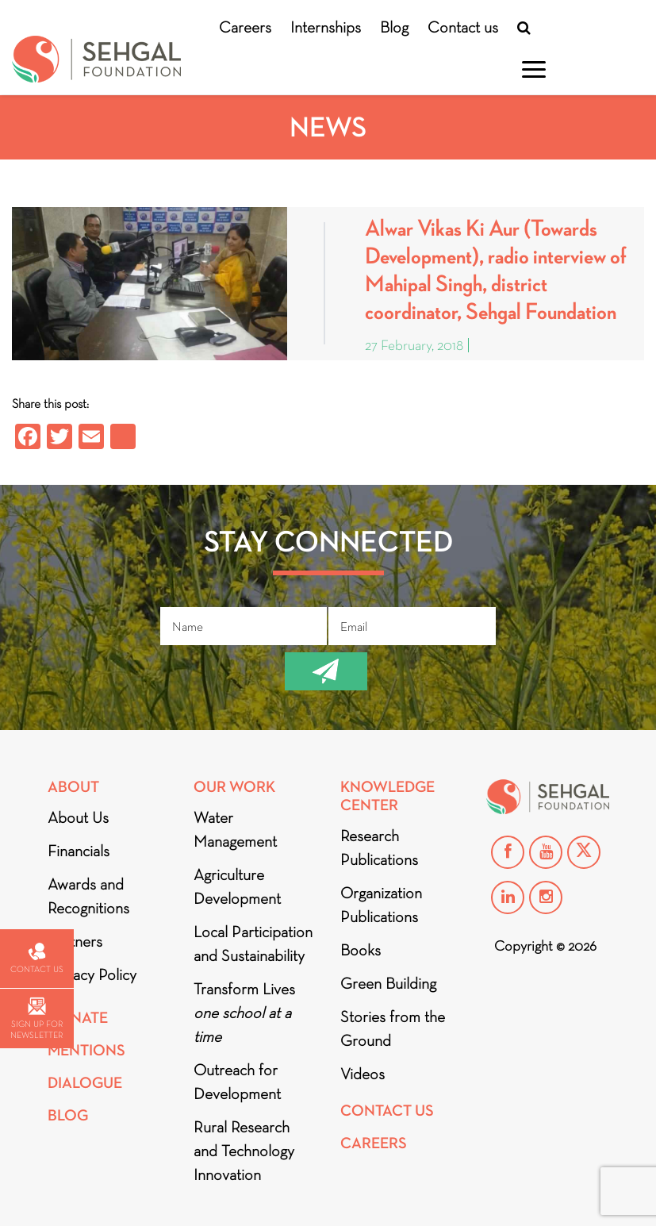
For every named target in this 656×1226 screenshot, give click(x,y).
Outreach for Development (237, 1081)
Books (360, 949)
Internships (325, 27)
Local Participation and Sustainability (253, 943)
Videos (362, 1073)
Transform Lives (244, 1012)
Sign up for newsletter (36, 1018)
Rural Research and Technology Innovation (244, 1150)
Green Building (388, 983)
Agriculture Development (237, 886)
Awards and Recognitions (88, 895)
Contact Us (387, 1110)
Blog (394, 27)
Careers (245, 27)
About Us (78, 817)
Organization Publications (381, 904)
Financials (78, 850)
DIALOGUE (85, 1083)
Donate (78, 1018)
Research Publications (379, 847)
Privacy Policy (92, 974)
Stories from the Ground (392, 1028)
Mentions (86, 1050)
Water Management (235, 829)
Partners (75, 941)
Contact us (463, 27)
